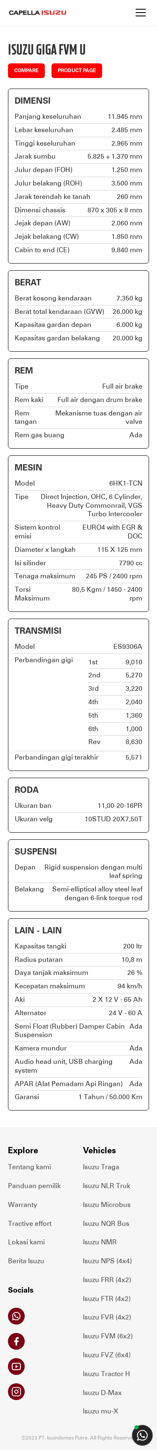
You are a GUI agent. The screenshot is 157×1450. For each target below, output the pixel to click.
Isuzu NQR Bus (106, 1224)
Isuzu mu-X (100, 1411)
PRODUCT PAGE (77, 70)
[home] (37, 12)
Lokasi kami (26, 1242)
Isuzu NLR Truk (106, 1186)
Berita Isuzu (26, 1261)
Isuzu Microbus (107, 1205)
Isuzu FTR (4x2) (107, 1299)
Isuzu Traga (101, 1167)
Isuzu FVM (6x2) (108, 1336)
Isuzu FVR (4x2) (107, 1317)
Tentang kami (29, 1167)
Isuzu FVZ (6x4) (107, 1355)
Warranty (22, 1205)
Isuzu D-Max (102, 1393)
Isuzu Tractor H (106, 1374)
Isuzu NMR (100, 1242)
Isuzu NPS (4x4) (107, 1261)
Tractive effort (29, 1224)
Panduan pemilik (34, 1186)
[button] (140, 12)
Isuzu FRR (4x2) (107, 1280)
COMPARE (26, 70)
